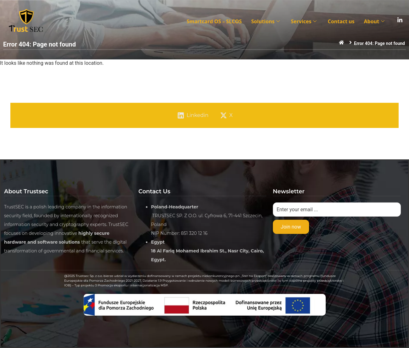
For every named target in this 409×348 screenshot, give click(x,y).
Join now (291, 227)
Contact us (341, 21)
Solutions (266, 21)
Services (304, 21)
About (375, 21)
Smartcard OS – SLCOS (214, 21)
